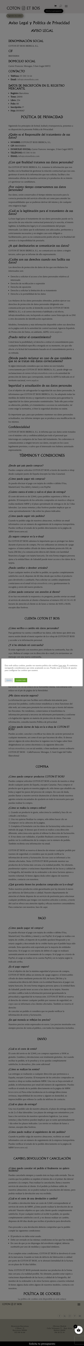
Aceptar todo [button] (21, 680)
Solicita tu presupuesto (42, 1343)
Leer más (62, 665)
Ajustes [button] (9, 680)
